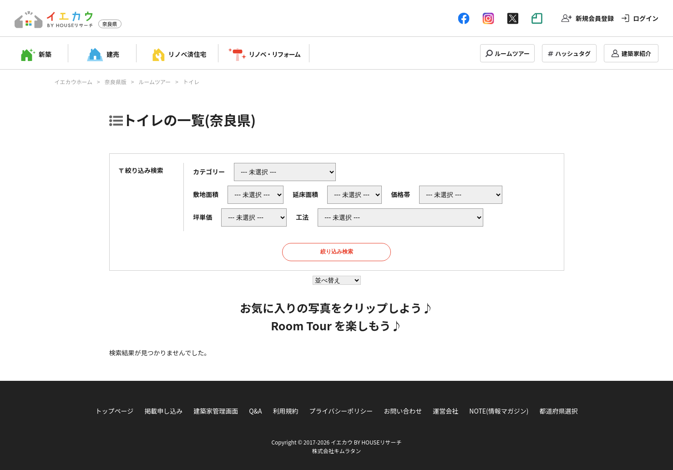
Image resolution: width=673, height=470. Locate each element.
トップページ (114, 410)
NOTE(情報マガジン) (498, 410)
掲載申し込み (163, 410)
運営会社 (445, 410)
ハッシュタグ (573, 53)
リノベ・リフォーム (274, 54)
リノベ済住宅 (187, 54)
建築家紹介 (636, 53)
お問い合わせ (403, 410)
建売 (112, 54)
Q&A (255, 410)
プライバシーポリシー (341, 410)
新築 (45, 54)
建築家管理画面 (215, 410)
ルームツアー (512, 53)
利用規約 (286, 410)
